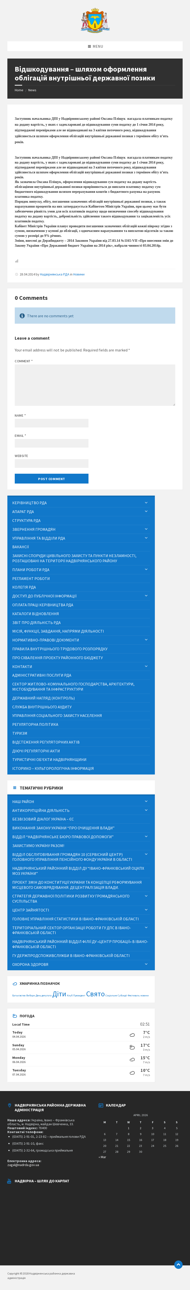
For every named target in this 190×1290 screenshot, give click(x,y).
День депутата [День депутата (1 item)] (44, 995)
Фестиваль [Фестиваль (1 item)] (134, 995)
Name (20, 415)
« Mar (102, 1157)
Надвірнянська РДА (54, 274)
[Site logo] (95, 31)
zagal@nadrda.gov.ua (23, 1165)
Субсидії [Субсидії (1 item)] (122, 995)
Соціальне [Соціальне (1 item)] (111, 995)
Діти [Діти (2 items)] (59, 993)
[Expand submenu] (146, 502)
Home (19, 90)
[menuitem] (81, 503)
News (32, 90)
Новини (79, 274)
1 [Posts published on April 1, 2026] (128, 1128)
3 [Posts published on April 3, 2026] (152, 1128)
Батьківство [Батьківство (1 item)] (19, 995)
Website (21, 456)
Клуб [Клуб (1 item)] (70, 995)
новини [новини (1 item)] (144, 995)
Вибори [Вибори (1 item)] (30, 995)
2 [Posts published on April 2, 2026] (140, 1128)
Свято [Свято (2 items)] (95, 993)
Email (20, 435)
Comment (24, 361)
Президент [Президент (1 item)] (79, 995)
